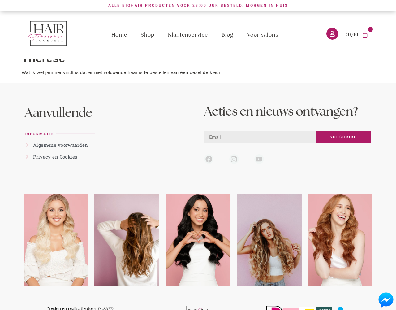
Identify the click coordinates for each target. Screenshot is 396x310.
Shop (147, 34)
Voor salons (262, 34)
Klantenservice (188, 34)
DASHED (106, 306)
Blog (227, 34)
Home (119, 34)
